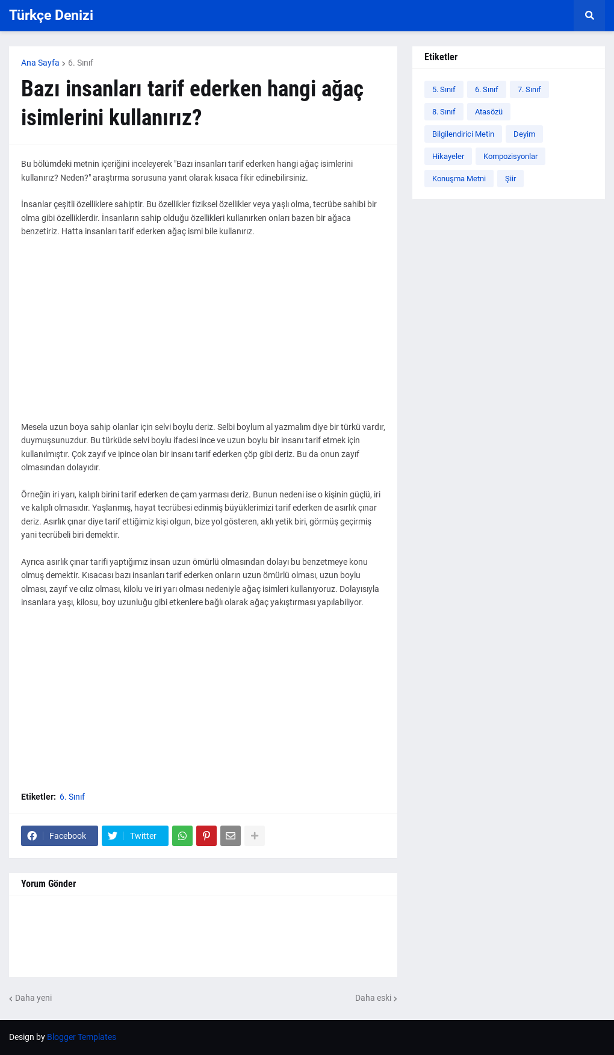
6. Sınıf (80, 62)
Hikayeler (448, 156)
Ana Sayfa (40, 62)
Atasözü (489, 111)
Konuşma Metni (459, 178)
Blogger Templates (81, 1037)
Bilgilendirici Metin (463, 133)
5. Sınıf (444, 89)
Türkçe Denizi (51, 15)
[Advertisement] (203, 336)
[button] (589, 15)
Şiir (510, 178)
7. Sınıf (529, 89)
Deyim (524, 133)
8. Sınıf (444, 111)
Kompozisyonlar (510, 156)
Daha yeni (33, 998)
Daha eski (373, 998)
